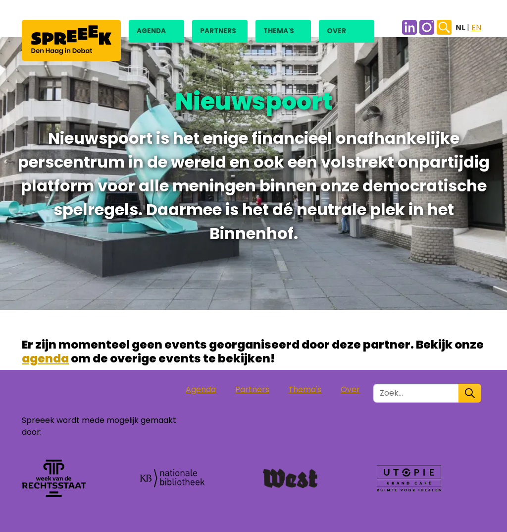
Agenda (151, 31)
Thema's (278, 31)
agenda (45, 358)
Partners (218, 31)
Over (336, 31)
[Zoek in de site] (416, 393)
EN (476, 27)
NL (461, 27)
